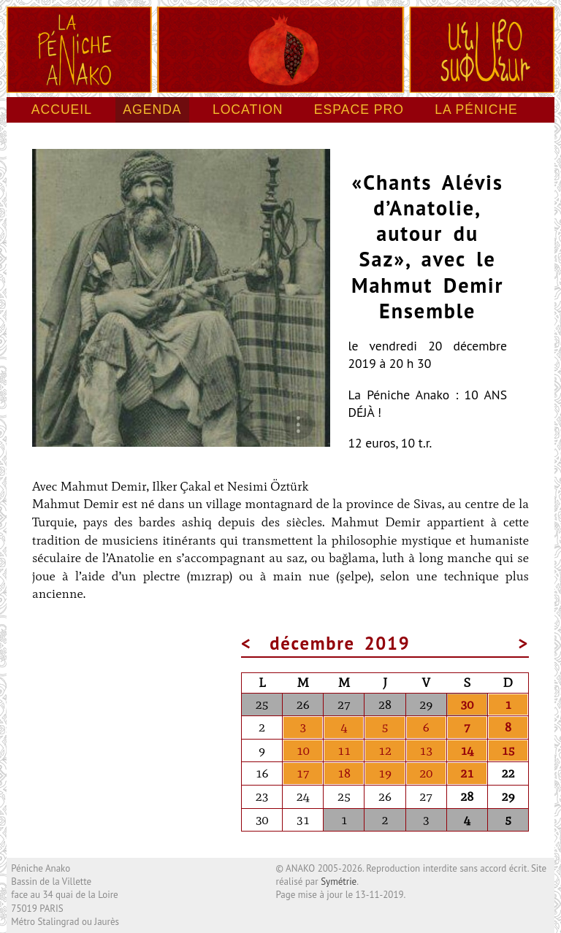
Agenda (152, 109)
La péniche (476, 109)
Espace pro (359, 109)
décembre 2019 (340, 643)
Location (248, 109)
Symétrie (338, 881)
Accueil (61, 109)
